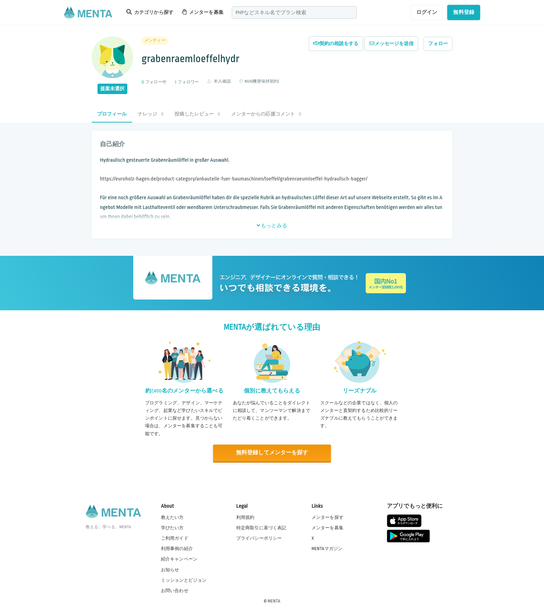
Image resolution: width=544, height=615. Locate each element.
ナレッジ (150, 114)
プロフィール (112, 114)
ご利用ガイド (174, 538)
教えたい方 (172, 517)
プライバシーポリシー (259, 538)
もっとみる (272, 225)
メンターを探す (327, 517)
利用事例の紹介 (177, 548)
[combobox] (294, 12)
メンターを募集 (202, 12)
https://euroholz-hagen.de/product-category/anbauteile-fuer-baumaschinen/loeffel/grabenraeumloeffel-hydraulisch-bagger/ (233, 179)
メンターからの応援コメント (266, 114)
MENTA (273, 600)
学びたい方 (172, 527)
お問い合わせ (174, 590)
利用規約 (245, 517)
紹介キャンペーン (179, 559)
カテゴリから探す (149, 12)
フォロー (438, 43)
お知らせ (170, 569)
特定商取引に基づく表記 (261, 527)
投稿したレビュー (197, 114)
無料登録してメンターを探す (272, 453)
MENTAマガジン (327, 548)
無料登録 (463, 12)
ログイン (426, 12)
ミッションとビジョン (184, 580)
